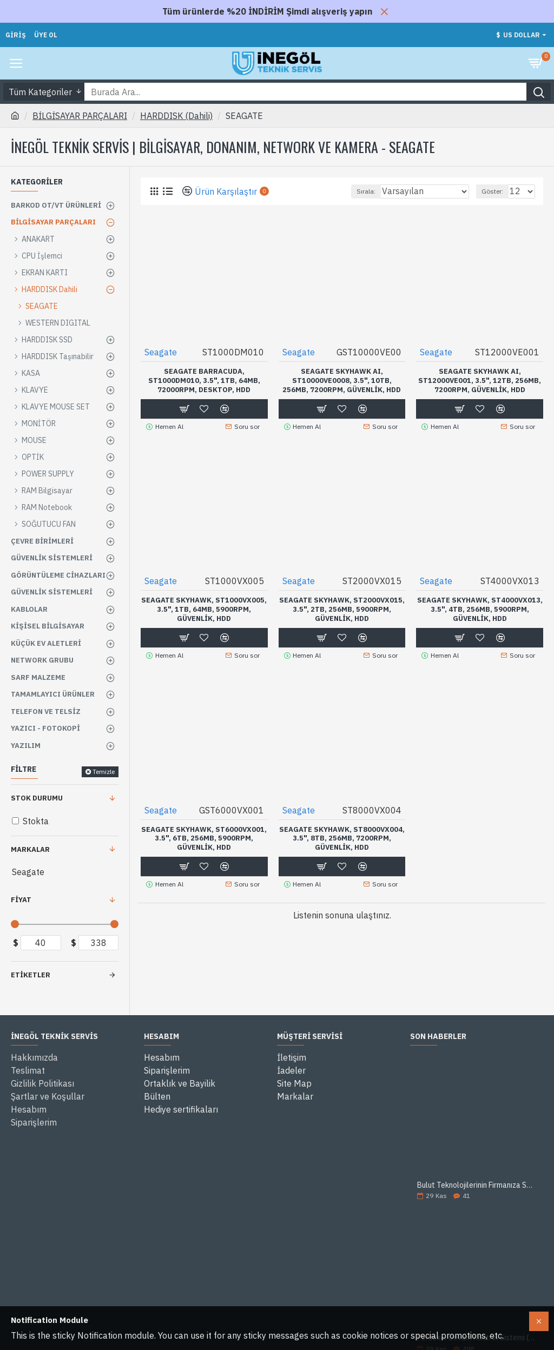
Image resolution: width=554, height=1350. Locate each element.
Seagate (160, 352)
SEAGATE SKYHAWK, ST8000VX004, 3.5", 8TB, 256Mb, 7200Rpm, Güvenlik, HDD (342, 838)
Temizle (104, 771)
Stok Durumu (37, 798)
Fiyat (21, 899)
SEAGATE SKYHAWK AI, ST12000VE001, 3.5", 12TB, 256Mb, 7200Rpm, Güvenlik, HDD (479, 380)
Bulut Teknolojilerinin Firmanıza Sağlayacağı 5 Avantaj (476, 1185)
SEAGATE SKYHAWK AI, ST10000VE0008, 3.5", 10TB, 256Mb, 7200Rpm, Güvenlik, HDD (341, 380)
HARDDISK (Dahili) (176, 115)
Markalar (30, 849)
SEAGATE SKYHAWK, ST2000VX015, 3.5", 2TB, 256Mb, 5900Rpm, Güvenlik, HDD (342, 609)
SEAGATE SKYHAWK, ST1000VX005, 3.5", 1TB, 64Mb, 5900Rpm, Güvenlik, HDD (204, 609)
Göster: (492, 191)
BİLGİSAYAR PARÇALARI (79, 115)
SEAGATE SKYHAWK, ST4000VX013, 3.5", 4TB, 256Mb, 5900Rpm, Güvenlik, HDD (480, 609)
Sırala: (366, 191)
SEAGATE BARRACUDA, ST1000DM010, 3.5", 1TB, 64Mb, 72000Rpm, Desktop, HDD (204, 380)
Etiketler (30, 975)
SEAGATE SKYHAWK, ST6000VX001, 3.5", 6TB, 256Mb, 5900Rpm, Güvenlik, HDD (204, 838)
